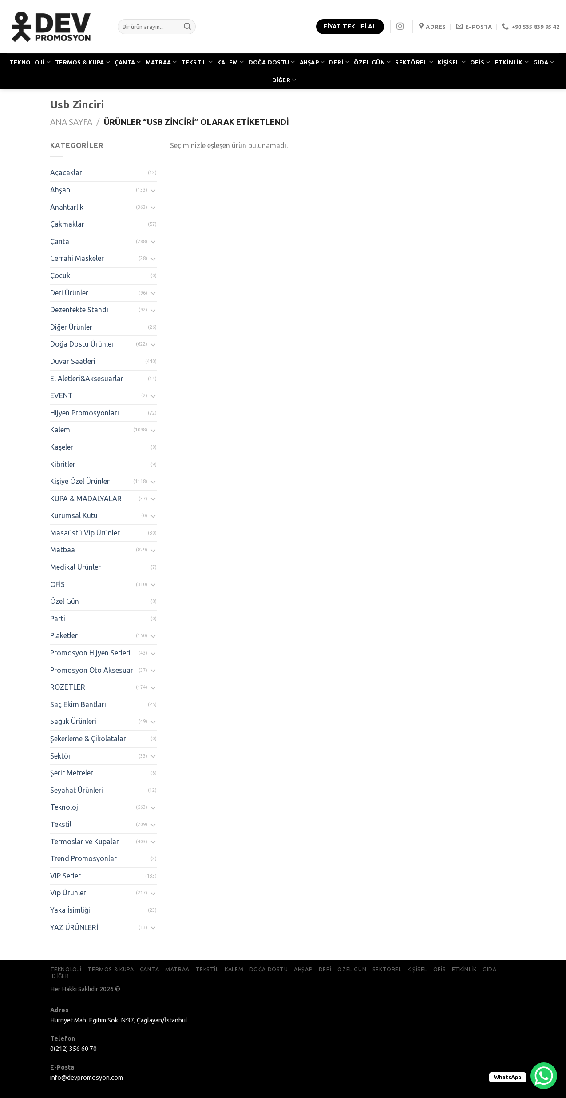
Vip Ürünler (68, 893)
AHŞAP (312, 62)
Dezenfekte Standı (79, 310)
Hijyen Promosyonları (84, 413)
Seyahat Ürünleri (76, 790)
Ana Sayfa (71, 121)
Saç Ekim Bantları (78, 704)
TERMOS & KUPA (82, 62)
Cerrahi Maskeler (77, 258)
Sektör (60, 756)
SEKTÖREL (414, 62)
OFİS (480, 62)
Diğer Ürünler (71, 327)
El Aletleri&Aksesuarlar (86, 379)
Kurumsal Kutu (74, 515)
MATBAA (161, 62)
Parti (57, 619)
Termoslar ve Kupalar (84, 842)
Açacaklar (66, 172)
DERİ (339, 62)
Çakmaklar (67, 224)
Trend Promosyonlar (83, 858)
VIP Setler (65, 876)
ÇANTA (128, 62)
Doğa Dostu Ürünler (82, 344)
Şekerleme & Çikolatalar (88, 739)
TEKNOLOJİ (30, 62)
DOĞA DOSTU (272, 62)
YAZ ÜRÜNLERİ (74, 927)
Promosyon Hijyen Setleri (90, 653)
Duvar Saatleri (72, 361)
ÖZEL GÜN (372, 62)
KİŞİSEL (452, 62)
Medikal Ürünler (75, 567)
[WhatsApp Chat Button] (543, 1075)
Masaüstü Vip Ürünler (85, 533)
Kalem (60, 430)
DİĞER (284, 80)
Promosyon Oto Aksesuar (91, 670)
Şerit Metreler (71, 773)
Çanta (59, 241)
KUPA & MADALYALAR (86, 499)
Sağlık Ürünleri (73, 721)
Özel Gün (64, 601)
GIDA (543, 62)
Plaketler (64, 635)
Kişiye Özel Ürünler (80, 481)
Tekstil (60, 824)
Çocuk (60, 275)
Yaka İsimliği (70, 910)
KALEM (230, 62)
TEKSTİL (197, 62)
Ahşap (60, 190)
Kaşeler (61, 447)
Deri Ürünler (69, 293)
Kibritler (62, 464)
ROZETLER (67, 687)
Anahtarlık (66, 207)
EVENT (61, 395)
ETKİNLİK (512, 62)
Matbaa (62, 550)
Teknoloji (65, 807)
